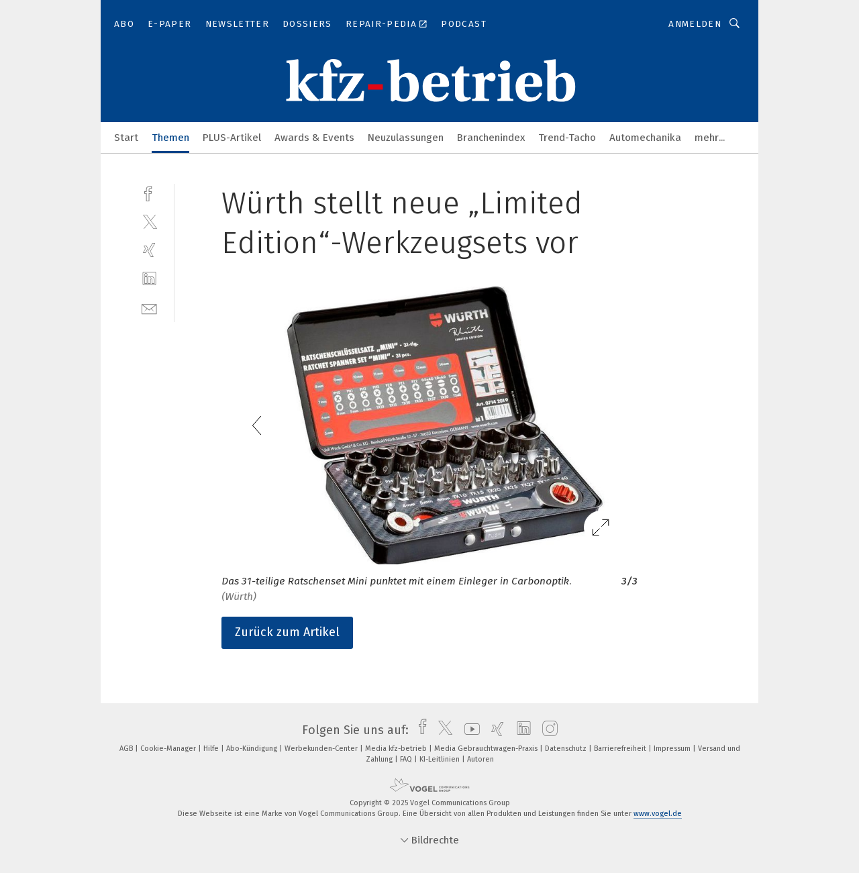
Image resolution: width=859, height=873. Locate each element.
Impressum (673, 748)
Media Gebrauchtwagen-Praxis (487, 748)
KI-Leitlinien (440, 759)
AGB (127, 748)
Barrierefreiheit (621, 748)
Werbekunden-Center (322, 748)
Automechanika (645, 138)
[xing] (149, 250)
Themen (170, 138)
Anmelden (694, 24)
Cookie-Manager (169, 748)
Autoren (480, 759)
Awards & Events (314, 138)
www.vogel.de (658, 813)
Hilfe (212, 748)
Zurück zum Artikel (287, 632)
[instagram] (547, 730)
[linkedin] (149, 278)
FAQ (407, 759)
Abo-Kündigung (252, 748)
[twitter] (149, 221)
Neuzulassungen (406, 138)
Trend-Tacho (567, 138)
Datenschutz (567, 748)
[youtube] (469, 730)
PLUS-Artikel (232, 138)
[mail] (149, 307)
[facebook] (149, 192)
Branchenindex (491, 138)
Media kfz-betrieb (397, 748)
